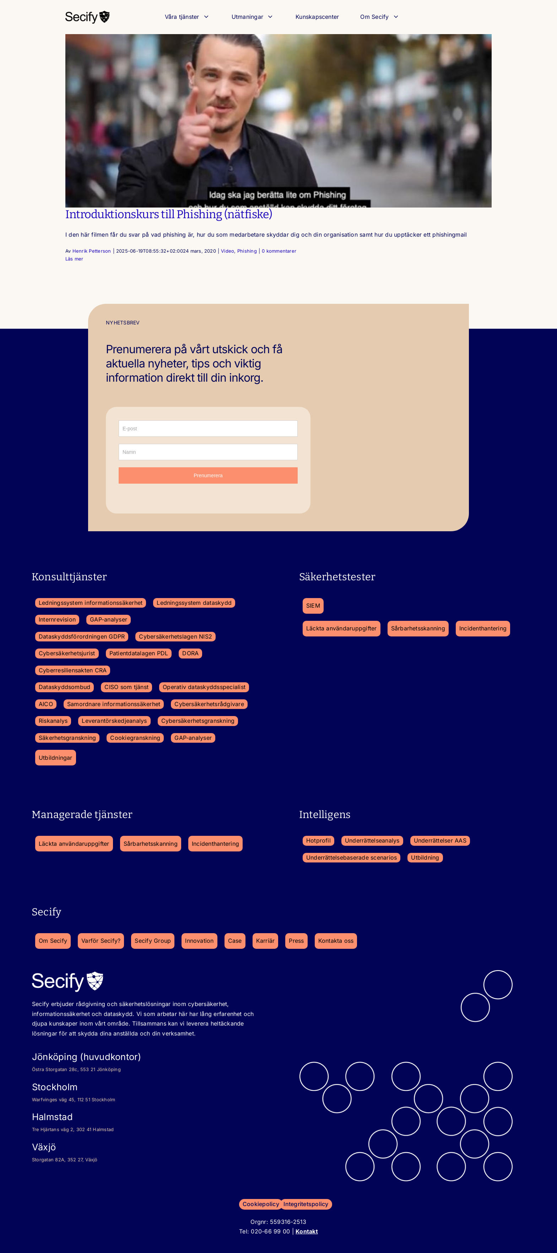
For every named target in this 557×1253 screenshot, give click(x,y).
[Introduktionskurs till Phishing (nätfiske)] (278, 121)
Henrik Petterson (91, 251)
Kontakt (307, 1231)
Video (227, 251)
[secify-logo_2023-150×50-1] (87, 12)
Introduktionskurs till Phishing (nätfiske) (168, 214)
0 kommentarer (279, 251)
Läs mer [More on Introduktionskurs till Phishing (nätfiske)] (74, 259)
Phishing (247, 251)
